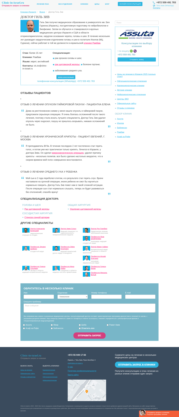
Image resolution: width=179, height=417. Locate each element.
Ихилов (120, 123)
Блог (107, 4)
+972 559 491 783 (126, 54)
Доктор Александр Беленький (37, 230)
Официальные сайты (126, 103)
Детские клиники (124, 90)
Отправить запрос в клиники (136, 364)
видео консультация (66, 77)
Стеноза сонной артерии (36, 217)
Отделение (62, 293)
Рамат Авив (114, 325)
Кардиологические (49, 370)
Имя (25, 293)
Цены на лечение (26, 370)
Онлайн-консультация (130, 4)
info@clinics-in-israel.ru (75, 363)
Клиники (84, 4)
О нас (70, 367)
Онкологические (48, 373)
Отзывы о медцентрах (27, 377)
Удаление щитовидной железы (85, 209)
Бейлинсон (122, 128)
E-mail (128, 293)
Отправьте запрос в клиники (15, 4)
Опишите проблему (32, 302)
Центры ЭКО (123, 99)
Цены (97, 4)
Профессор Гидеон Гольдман (37, 268)
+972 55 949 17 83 (77, 355)
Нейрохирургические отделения (131, 95)
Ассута (120, 119)
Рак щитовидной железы (36, 209)
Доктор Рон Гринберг (99, 229)
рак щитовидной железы (67, 64)
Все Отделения (65, 4)
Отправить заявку (137, 59)
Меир (55, 325)
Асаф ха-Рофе (123, 137)
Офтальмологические (50, 377)
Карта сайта (73, 375)
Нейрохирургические (50, 380)
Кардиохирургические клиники (130, 86)
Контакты (156, 8)
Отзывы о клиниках (126, 108)
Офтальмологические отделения (132, 81)
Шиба (83, 325)
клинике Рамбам (92, 43)
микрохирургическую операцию (68, 153)
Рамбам (120, 132)
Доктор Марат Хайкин (99, 247)
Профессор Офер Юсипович (68, 248)
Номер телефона (99, 293)
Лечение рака (43, 4)
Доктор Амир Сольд (68, 229)
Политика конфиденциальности (82, 371)
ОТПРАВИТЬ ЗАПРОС (89, 335)
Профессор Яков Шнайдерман (97, 238)
